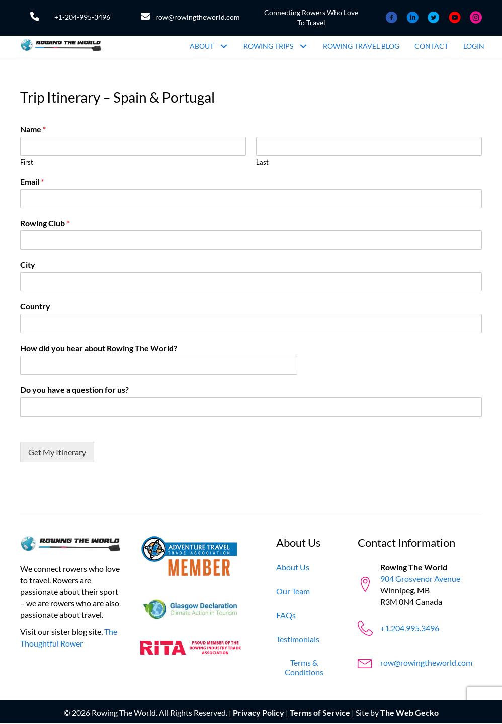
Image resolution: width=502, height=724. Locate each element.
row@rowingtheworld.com (197, 17)
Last (262, 162)
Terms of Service (320, 712)
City (27, 264)
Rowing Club (44, 223)
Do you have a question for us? (74, 389)
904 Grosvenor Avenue (420, 578)
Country (35, 306)
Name (33, 129)
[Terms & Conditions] (304, 667)
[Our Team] (293, 591)
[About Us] (292, 567)
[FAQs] (286, 615)
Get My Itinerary (57, 452)
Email (32, 181)
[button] (223, 46)
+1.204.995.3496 (409, 628)
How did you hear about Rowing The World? (98, 348)
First (26, 162)
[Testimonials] (297, 639)
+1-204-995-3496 (82, 17)
